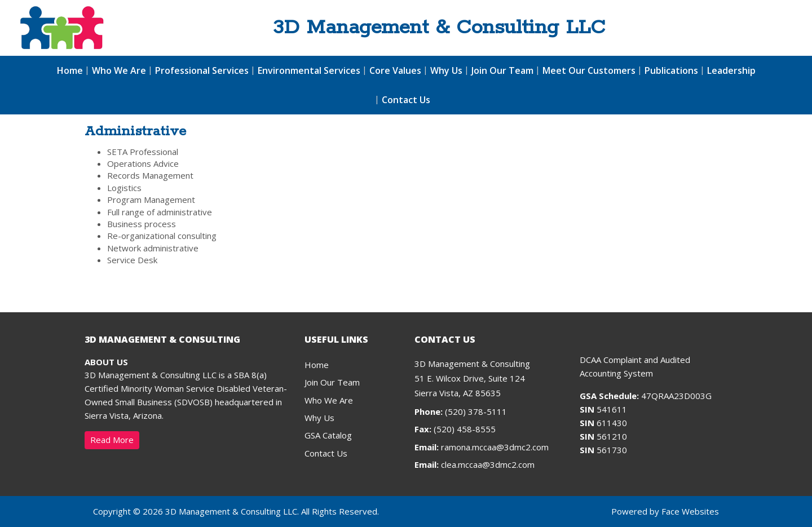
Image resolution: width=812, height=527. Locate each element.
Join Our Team (502, 70)
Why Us (446, 70)
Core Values (395, 70)
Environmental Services (309, 70)
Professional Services (202, 70)
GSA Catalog (328, 435)
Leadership (731, 70)
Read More (112, 439)
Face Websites (690, 511)
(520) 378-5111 (460, 411)
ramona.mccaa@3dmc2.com (495, 447)
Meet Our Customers (589, 70)
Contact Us (406, 100)
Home (70, 70)
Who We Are (119, 70)
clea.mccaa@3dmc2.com (488, 464)
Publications (671, 70)
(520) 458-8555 (455, 429)
